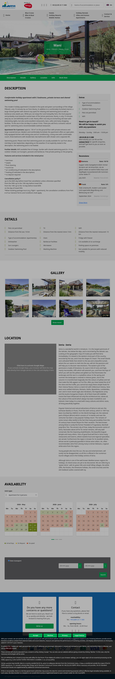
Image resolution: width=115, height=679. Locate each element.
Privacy (65, 635)
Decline (50, 635)
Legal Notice (79, 635)
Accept (35, 635)
